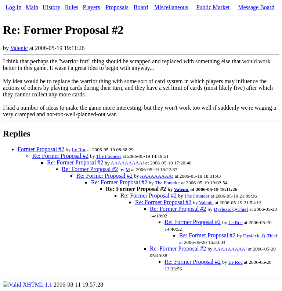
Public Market (212, 7)
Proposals (117, 7)
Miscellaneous (171, 7)
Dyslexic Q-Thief (231, 209)
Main (32, 7)
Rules (71, 7)
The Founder (108, 156)
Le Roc (79, 149)
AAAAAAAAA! (127, 163)
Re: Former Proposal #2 (60, 156)
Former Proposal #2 (41, 149)
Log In (13, 7)
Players (91, 7)
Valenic (19, 48)
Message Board (256, 7)
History (51, 7)
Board (141, 7)
